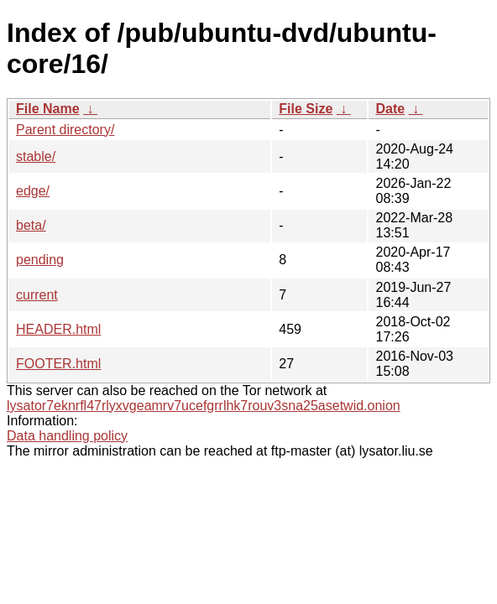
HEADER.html (58, 329)
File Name (48, 109)
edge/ (33, 191)
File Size (305, 109)
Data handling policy (67, 436)
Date (390, 109)
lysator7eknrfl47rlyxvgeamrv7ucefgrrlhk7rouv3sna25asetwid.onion (203, 405)
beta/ (31, 225)
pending (40, 260)
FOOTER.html (58, 364)
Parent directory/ (65, 129)
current (37, 295)
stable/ (35, 156)
